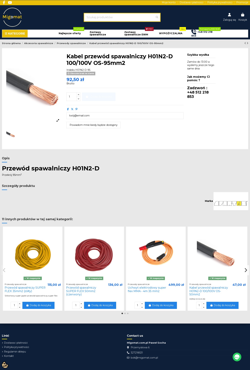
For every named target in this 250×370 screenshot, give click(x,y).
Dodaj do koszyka (38, 305)
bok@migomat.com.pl (144, 357)
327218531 (137, 352)
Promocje (242, 2)
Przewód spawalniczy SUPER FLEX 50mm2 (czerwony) (81, 291)
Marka (209, 201)
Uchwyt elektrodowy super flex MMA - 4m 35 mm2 (147, 289)
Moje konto (169, 2)
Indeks (70, 70)
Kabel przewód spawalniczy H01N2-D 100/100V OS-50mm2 (208, 291)
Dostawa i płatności (192, 2)
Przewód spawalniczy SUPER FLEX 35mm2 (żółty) (25, 289)
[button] (69, 33)
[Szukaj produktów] (157, 17)
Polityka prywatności (220, 2)
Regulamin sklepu (15, 351)
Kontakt (9, 356)
